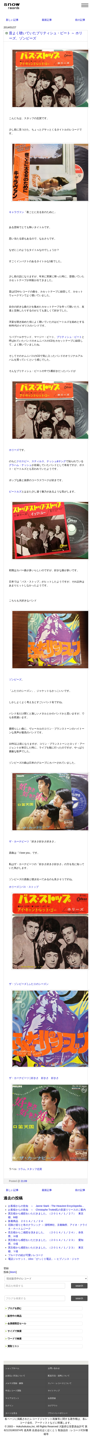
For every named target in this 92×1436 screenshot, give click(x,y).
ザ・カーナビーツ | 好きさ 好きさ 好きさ (34, 1078)
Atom (13, 1272)
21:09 (24, 1181)
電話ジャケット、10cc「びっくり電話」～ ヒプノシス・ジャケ (43, 1258)
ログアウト (53, 1405)
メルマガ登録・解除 (14, 1383)
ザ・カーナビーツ (19, 841)
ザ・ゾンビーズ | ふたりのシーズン (29, 983)
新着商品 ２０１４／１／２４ (25, 1221)
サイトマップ (54, 1391)
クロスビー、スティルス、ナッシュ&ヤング (41, 461)
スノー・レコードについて (60, 1383)
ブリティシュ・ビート (69, 336)
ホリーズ (14, 449)
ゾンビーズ (15, 679)
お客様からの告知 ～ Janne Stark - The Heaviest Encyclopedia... (46, 1205)
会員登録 (52, 1398)
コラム (21, 1169)
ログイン (9, 1405)
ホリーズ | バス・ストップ (24, 886)
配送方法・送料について (59, 1376)
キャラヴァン (16, 212)
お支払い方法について (15, 1376)
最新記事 (47, 19)
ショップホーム (12, 1368)
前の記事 (80, 19)
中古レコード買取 (13, 1391)
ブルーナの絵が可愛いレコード (25, 1255)
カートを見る (11, 1413)
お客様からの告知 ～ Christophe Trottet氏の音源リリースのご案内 (47, 1209)
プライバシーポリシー (58, 1413)
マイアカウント (12, 1398)
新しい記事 (12, 19)
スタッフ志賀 (34, 1169)
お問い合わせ (54, 1368)
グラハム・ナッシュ (20, 465)
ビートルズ (15, 491)
